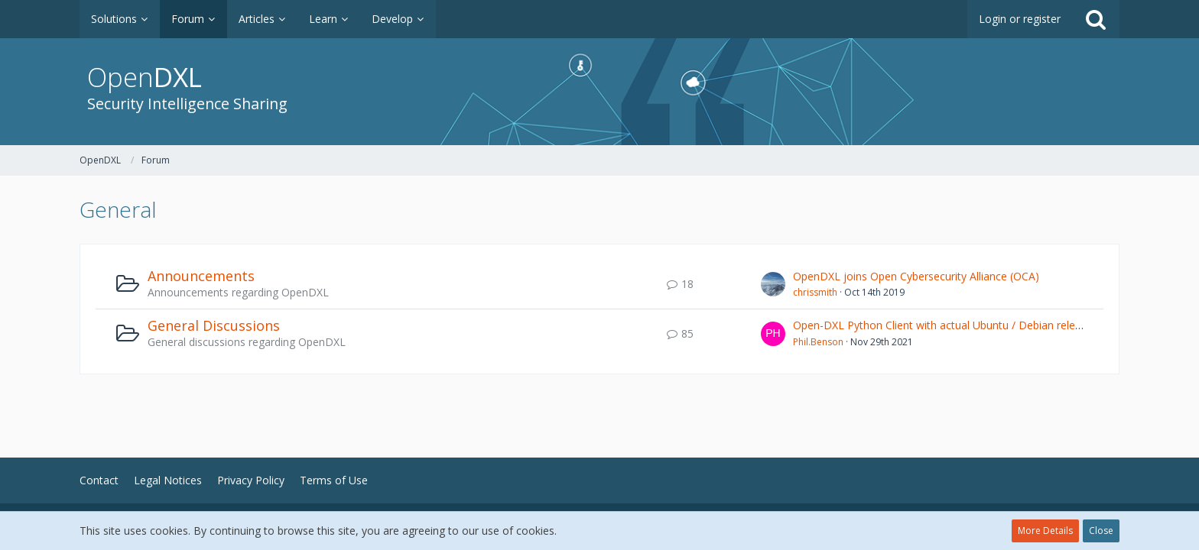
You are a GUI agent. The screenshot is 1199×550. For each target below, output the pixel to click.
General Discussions (214, 325)
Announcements (201, 276)
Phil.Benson (818, 341)
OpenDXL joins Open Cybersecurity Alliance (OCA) (916, 276)
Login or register (1020, 18)
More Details (1045, 530)
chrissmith (815, 292)
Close (1101, 530)
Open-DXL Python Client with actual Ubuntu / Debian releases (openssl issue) (984, 325)
